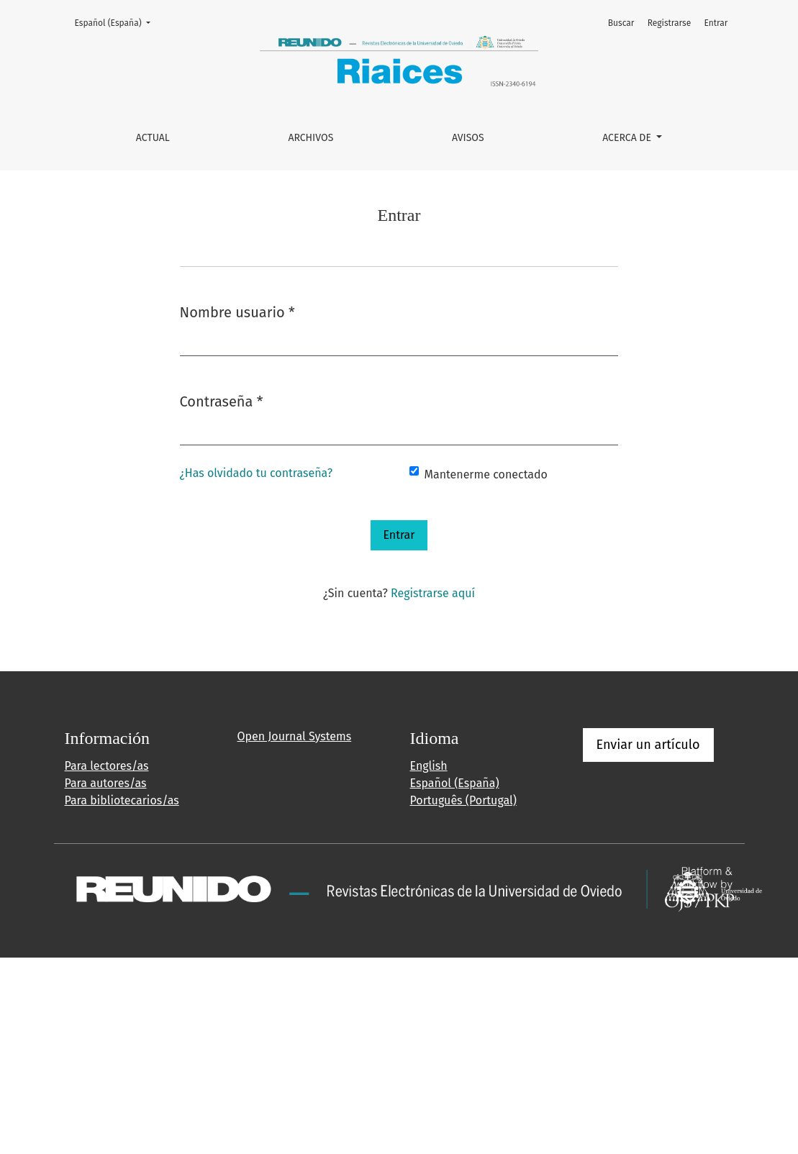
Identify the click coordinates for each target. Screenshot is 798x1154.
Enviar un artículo (648, 745)
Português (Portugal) (463, 800)
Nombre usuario (237, 311)
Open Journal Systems (294, 736)
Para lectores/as (107, 766)
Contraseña (221, 400)
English (429, 766)
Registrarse (670, 23)
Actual (153, 138)
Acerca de (627, 138)
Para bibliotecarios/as (122, 800)
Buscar (621, 23)
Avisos (468, 138)
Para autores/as (106, 783)
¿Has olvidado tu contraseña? (256, 473)
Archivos (310, 138)
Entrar (715, 23)
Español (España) (117, 22)
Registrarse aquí (433, 593)
